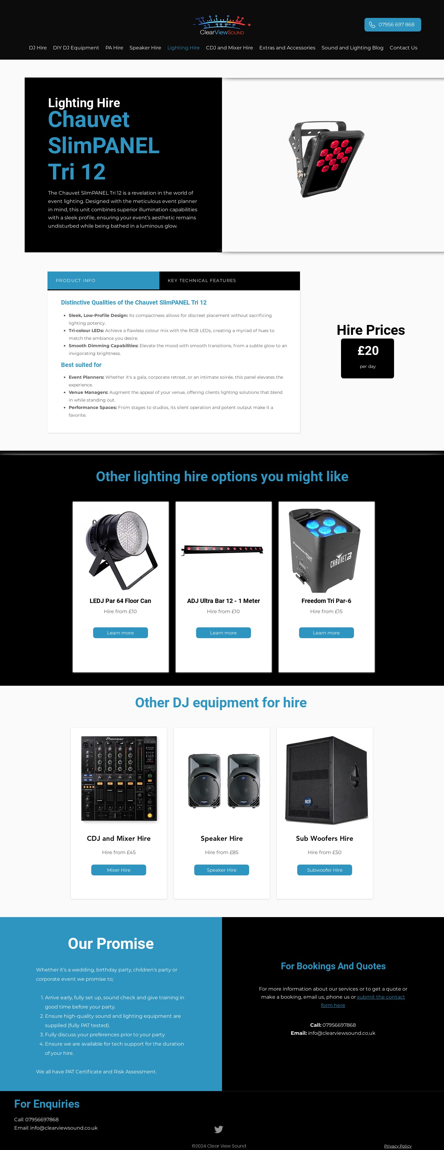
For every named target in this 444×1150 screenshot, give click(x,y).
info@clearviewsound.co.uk (342, 1033)
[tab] (103, 281)
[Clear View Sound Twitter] (219, 1129)
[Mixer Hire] (118, 870)
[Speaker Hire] (221, 870)
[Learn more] (120, 632)
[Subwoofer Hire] (324, 870)
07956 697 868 (396, 24)
